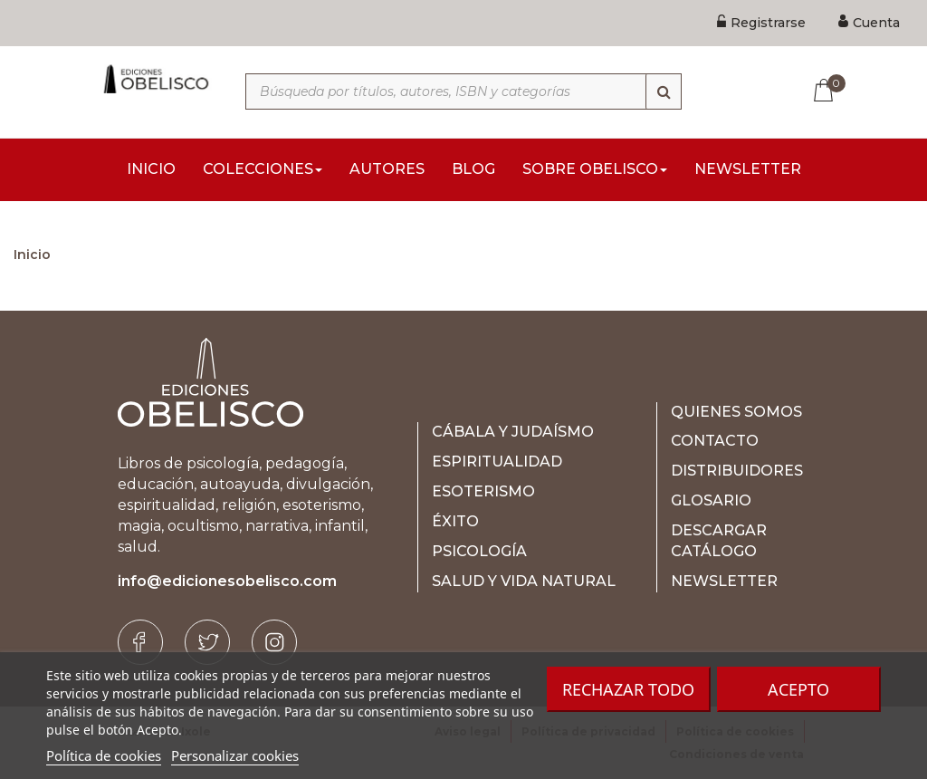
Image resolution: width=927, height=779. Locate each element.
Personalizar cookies (235, 755)
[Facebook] (140, 642)
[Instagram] (274, 642)
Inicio (32, 254)
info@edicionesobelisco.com (227, 581)
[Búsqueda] (663, 91)
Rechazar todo (628, 689)
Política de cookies (103, 755)
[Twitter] (207, 642)
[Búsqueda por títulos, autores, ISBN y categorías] (463, 91)
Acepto (798, 689)
